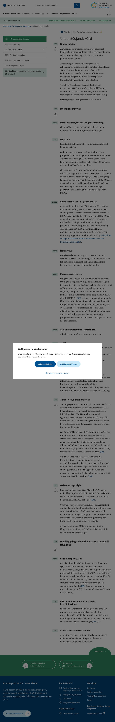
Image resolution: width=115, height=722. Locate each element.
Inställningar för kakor (69, 364)
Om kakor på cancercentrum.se (57, 373)
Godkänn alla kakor (45, 364)
